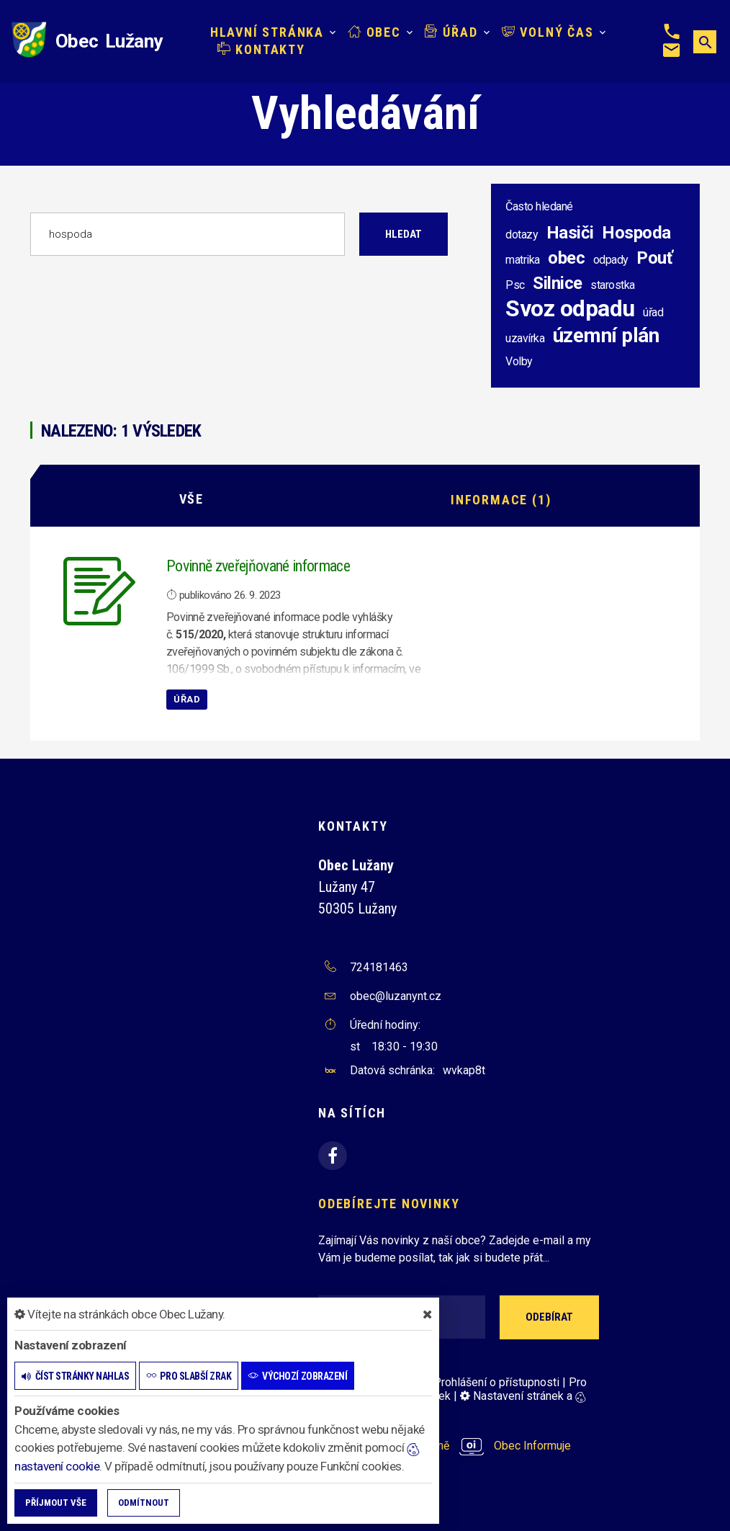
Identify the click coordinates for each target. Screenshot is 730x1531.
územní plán (606, 335)
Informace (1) (501, 498)
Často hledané (539, 206)
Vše (191, 498)
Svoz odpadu (570, 308)
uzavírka (524, 338)
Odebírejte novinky (388, 1203)
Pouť (654, 258)
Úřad (451, 32)
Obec (374, 32)
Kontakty (261, 49)
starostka (612, 285)
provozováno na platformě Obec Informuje (444, 1445)
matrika (522, 260)
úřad (653, 312)
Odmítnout (143, 1502)
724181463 (379, 967)
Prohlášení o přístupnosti (496, 1381)
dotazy (521, 234)
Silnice (557, 283)
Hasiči (570, 233)
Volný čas (548, 32)
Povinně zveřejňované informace (258, 565)
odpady (610, 260)
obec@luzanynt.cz (395, 996)
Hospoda (636, 233)
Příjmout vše (55, 1502)
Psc (515, 285)
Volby (519, 361)
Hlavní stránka (267, 32)
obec (566, 258)
